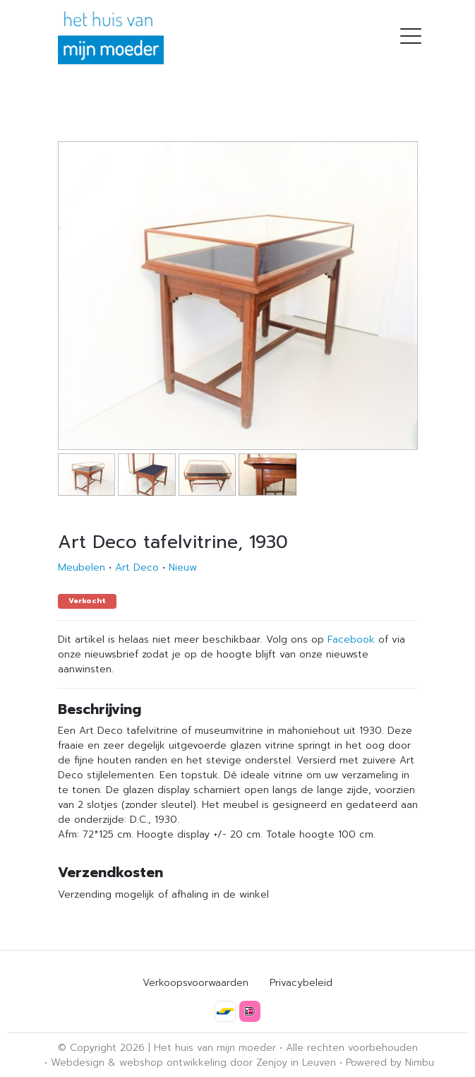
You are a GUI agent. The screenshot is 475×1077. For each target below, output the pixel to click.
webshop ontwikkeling (173, 1062)
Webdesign (77, 1062)
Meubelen (81, 567)
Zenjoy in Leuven (296, 1062)
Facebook (351, 639)
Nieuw (183, 567)
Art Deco (137, 567)
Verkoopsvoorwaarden (195, 982)
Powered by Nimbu (390, 1062)
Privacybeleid (301, 982)
